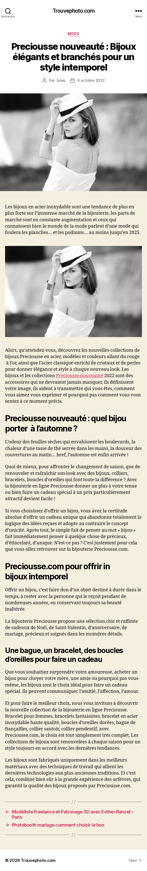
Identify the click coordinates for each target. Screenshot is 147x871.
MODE (73, 33)
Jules (60, 80)
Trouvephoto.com (73, 10)
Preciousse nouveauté (79, 376)
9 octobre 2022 (90, 80)
